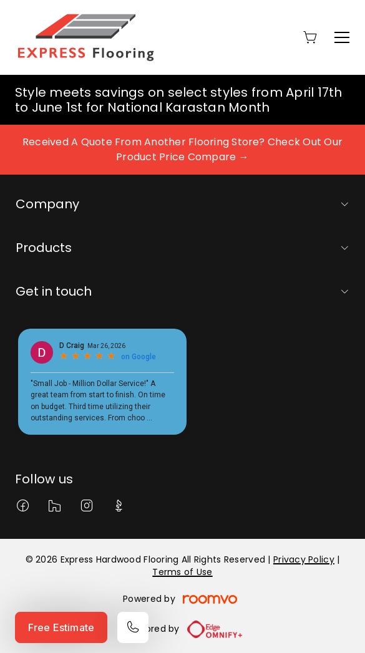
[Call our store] (132, 627)
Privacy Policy (303, 559)
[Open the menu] (342, 37)
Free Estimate (61, 627)
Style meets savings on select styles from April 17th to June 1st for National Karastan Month (178, 100)
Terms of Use (182, 572)
